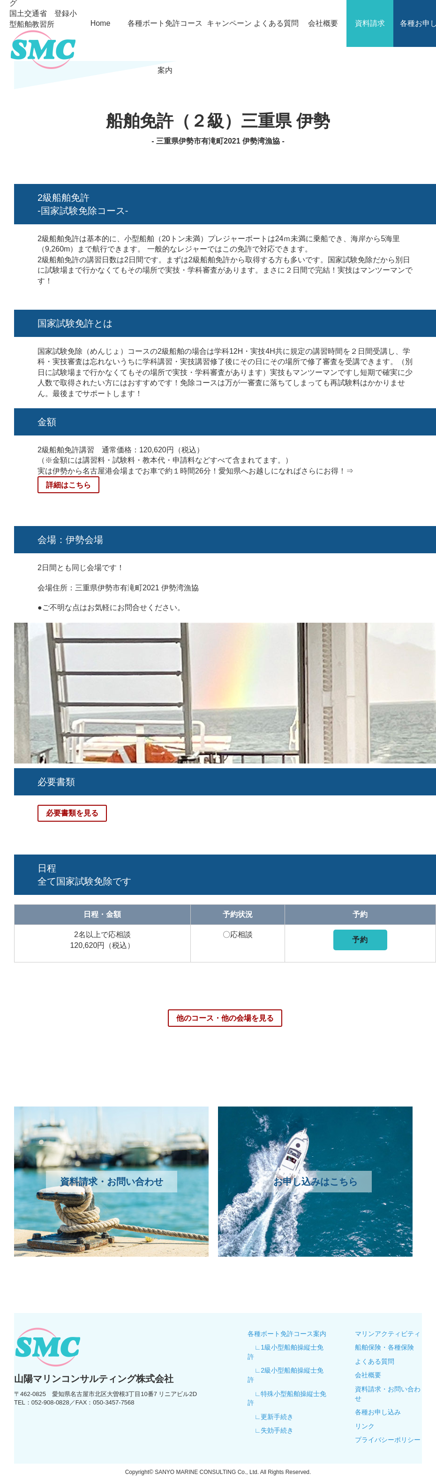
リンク (365, 1425)
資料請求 (370, 23)
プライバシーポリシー (388, 1439)
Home (100, 23)
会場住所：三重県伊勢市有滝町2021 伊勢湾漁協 (118, 587)
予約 (360, 940)
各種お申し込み (378, 1411)
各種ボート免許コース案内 (165, 46)
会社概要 (323, 23)
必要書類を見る (72, 813)
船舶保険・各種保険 (384, 1347)
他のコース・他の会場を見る (225, 1017)
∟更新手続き (273, 1416)
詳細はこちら (68, 485)
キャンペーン (229, 23)
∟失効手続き (273, 1430)
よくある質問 (276, 23)
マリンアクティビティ (388, 1333)
